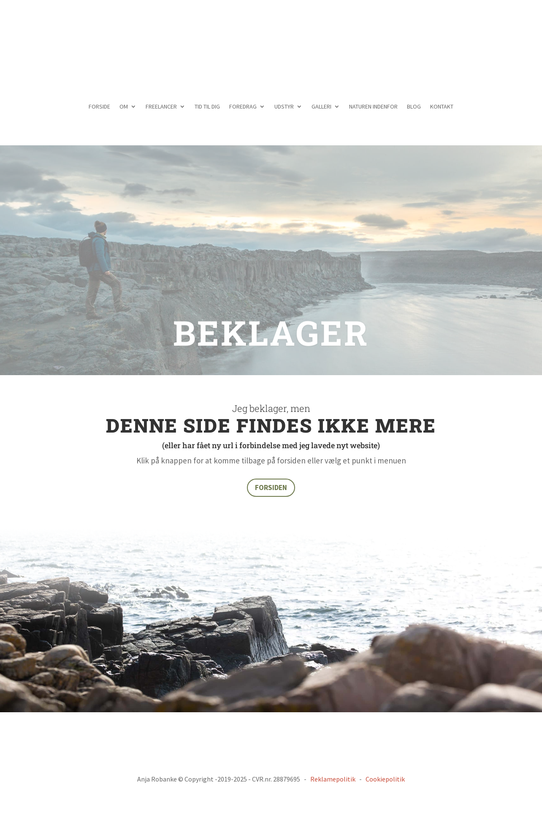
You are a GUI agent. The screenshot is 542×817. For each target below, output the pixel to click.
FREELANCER (161, 106)
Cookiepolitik (385, 779)
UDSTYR (284, 106)
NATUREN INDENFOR (373, 106)
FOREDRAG (243, 106)
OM (123, 106)
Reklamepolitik (332, 779)
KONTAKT (441, 106)
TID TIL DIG (207, 106)
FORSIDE (99, 106)
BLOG (414, 106)
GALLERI (321, 106)
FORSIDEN (271, 487)
